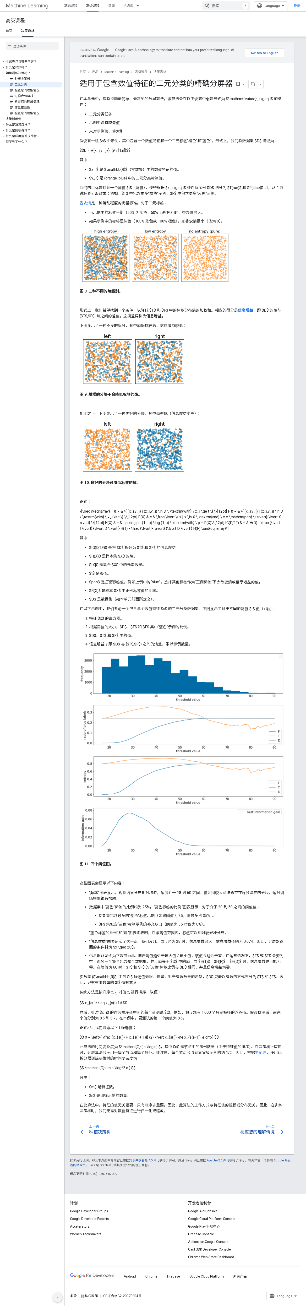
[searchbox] (32, 46)
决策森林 (160, 72)
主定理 (260, 1052)
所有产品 (240, 1276)
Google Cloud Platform (207, 1276)
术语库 (128, 6)
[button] (31, 62)
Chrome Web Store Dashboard (211, 1257)
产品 (95, 72)
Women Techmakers (85, 1234)
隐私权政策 (89, 1296)
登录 (297, 6)
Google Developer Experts (89, 1219)
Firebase (173, 1276)
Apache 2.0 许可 (218, 1160)
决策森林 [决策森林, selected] (27, 31)
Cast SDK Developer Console (209, 1249)
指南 (111, 6)
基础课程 (70, 6)
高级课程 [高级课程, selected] (92, 6)
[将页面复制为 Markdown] (246, 84)
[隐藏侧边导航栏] (57, 1297)
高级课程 (15, 21)
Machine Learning (27, 5)
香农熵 (85, 203)
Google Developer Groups (89, 1211)
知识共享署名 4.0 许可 (144, 1160)
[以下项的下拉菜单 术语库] (139, 5)
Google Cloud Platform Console (211, 1219)
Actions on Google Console (208, 1242)
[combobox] (226, 5)
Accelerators (79, 1226)
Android (130, 1276)
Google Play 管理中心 (204, 1226)
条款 (73, 1296)
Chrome (151, 1276)
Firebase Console (201, 1234)
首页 (9, 31)
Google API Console (203, 1211)
